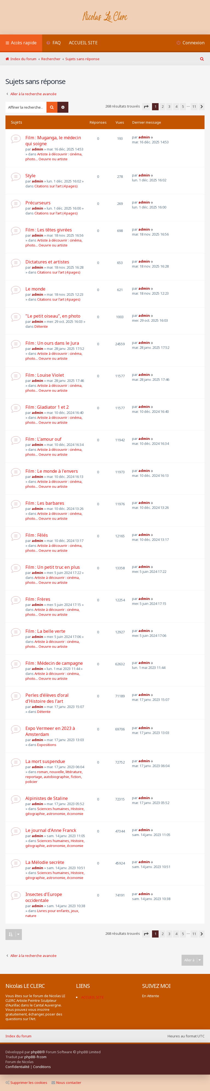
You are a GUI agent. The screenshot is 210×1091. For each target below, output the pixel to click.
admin (37, 149)
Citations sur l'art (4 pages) (56, 186)
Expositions (46, 744)
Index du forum (18, 1036)
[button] (146, 106)
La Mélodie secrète (44, 862)
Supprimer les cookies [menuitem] (26, 1082)
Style (30, 176)
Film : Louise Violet (44, 375)
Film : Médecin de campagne (54, 663)
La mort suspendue (45, 761)
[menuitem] (53, 43)
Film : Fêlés (36, 535)
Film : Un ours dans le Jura (52, 343)
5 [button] (183, 106)
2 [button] (163, 106)
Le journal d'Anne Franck (50, 830)
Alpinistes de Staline (46, 798)
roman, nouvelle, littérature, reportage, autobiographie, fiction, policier (54, 776)
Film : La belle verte (45, 631)
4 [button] (176, 106)
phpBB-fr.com (35, 1056)
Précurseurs (38, 203)
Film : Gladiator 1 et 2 (47, 407)
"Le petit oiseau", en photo (52, 316)
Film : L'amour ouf (43, 439)
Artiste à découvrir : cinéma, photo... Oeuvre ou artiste (53, 156)
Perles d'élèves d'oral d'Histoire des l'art (47, 698)
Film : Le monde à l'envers (51, 471)
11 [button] (194, 106)
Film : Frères (37, 599)
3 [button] (169, 106)
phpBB (36, 1051)
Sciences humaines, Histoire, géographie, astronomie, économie (54, 811)
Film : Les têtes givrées (48, 230)
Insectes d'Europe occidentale (43, 897)
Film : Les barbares (44, 503)
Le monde (35, 289)
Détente (41, 326)
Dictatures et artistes (47, 262)
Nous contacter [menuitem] (66, 1082)
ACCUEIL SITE (83, 43)
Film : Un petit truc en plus (52, 567)
